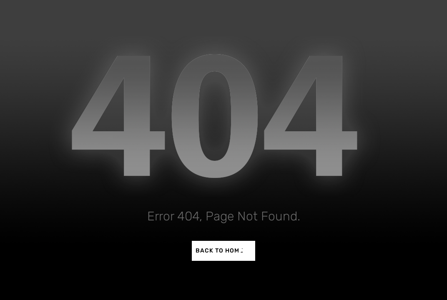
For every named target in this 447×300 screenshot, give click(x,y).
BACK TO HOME (220, 250)
